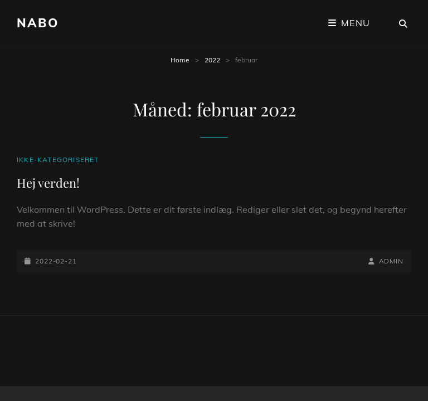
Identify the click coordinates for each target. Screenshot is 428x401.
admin (391, 261)
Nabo (38, 23)
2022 (212, 60)
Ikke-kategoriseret (58, 159)
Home (180, 60)
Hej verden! (48, 182)
